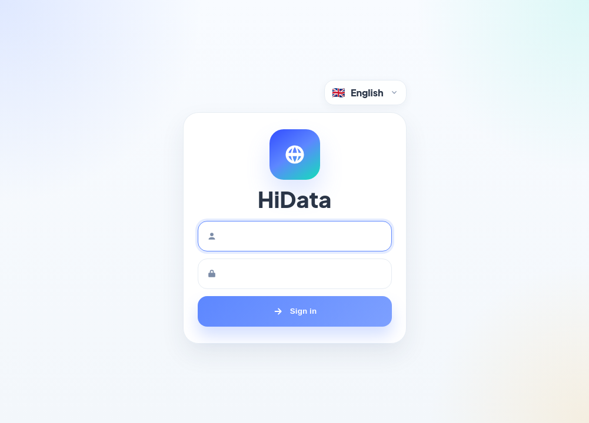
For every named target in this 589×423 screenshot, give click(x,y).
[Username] (295, 236)
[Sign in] (295, 311)
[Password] (295, 273)
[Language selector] (365, 92)
